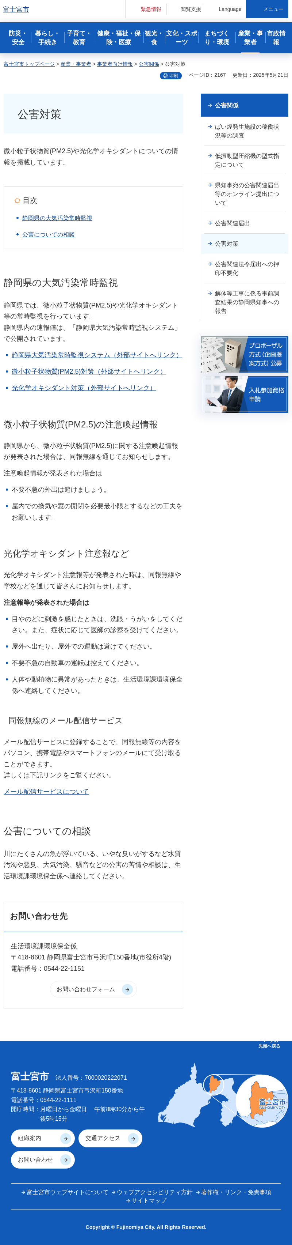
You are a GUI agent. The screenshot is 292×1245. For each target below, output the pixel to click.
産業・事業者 (76, 64)
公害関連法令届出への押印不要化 (247, 268)
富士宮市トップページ (29, 64)
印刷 (173, 75)
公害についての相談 (48, 234)
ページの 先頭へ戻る (269, 1043)
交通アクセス (102, 1138)
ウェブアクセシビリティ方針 (155, 1192)
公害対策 (226, 244)
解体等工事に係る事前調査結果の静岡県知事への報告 (247, 302)
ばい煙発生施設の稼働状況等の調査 (247, 131)
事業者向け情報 (115, 64)
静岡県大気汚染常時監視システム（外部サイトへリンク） (97, 355)
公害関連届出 (232, 223)
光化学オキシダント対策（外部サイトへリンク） (84, 388)
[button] (146, 9)
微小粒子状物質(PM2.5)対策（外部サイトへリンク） (89, 371)
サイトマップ (148, 1200)
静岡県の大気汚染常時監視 (57, 218)
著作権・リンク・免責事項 (236, 1192)
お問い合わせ (35, 1160)
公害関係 (149, 64)
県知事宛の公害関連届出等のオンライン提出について (247, 194)
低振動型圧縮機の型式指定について (247, 160)
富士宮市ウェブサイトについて (67, 1192)
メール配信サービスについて (46, 791)
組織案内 (29, 1138)
